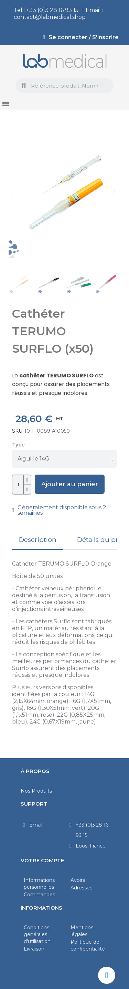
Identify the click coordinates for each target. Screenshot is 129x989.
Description (37, 540)
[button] (14, 194)
